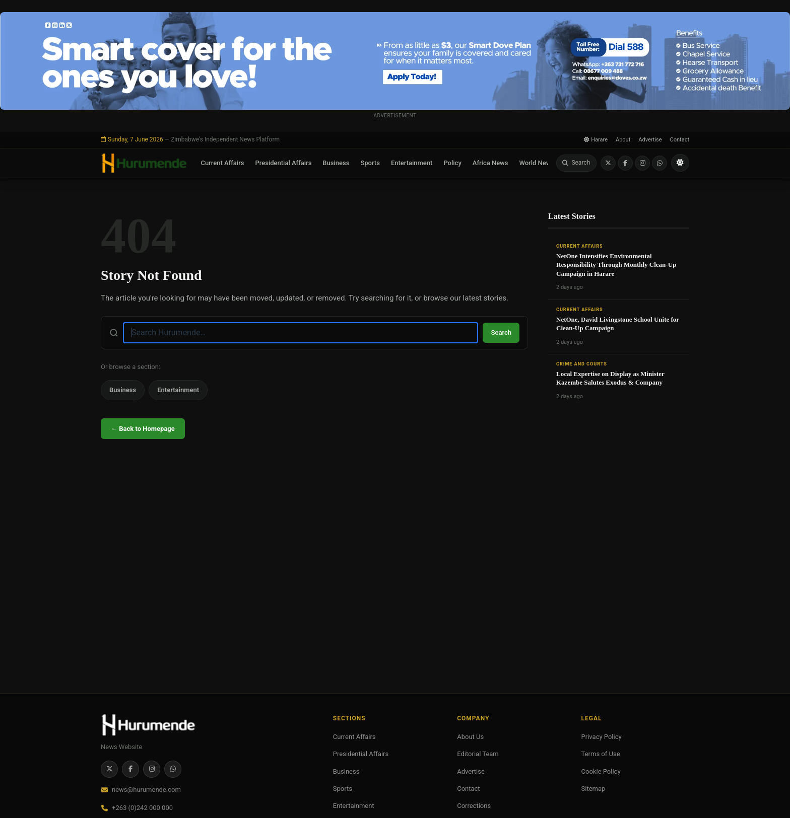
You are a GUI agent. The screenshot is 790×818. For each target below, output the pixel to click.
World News (536, 163)
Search (501, 332)
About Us (470, 736)
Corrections (474, 805)
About (623, 139)
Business (335, 163)
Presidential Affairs (283, 163)
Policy (452, 163)
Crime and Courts (581, 363)
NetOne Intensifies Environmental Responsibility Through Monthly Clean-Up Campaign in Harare (616, 264)
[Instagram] (642, 163)
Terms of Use (600, 754)
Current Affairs (222, 163)
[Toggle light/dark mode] (680, 163)
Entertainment (412, 163)
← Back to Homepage (143, 428)
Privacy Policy (601, 736)
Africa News (490, 163)
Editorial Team (478, 754)
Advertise (650, 139)
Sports (370, 163)
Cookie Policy (601, 771)
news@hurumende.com (146, 789)
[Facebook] (625, 163)
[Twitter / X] (608, 163)
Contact (679, 139)
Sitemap (593, 788)
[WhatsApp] (659, 163)
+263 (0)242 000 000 (142, 807)
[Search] (576, 163)
